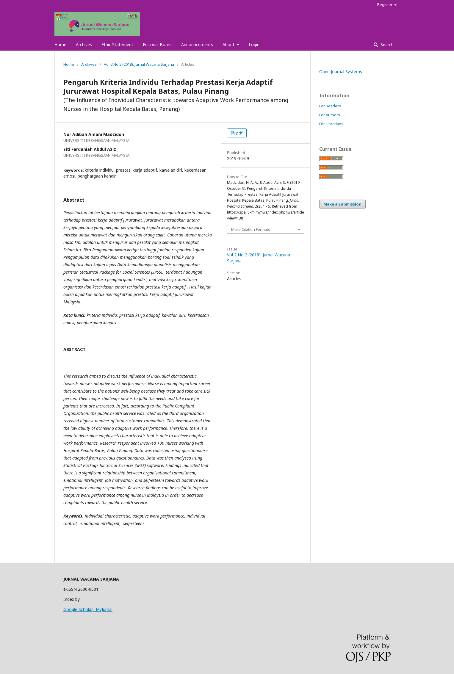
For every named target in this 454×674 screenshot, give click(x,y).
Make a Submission (342, 204)
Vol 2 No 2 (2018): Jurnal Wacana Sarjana (139, 64)
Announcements (197, 44)
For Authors (329, 114)
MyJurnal (104, 609)
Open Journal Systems (340, 71)
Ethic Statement (117, 44)
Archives (84, 44)
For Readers (330, 106)
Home (60, 44)
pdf (238, 133)
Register (385, 4)
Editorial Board (157, 44)
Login (254, 44)
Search (386, 44)
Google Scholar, (79, 609)
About (229, 44)
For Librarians (331, 123)
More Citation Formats (250, 229)
